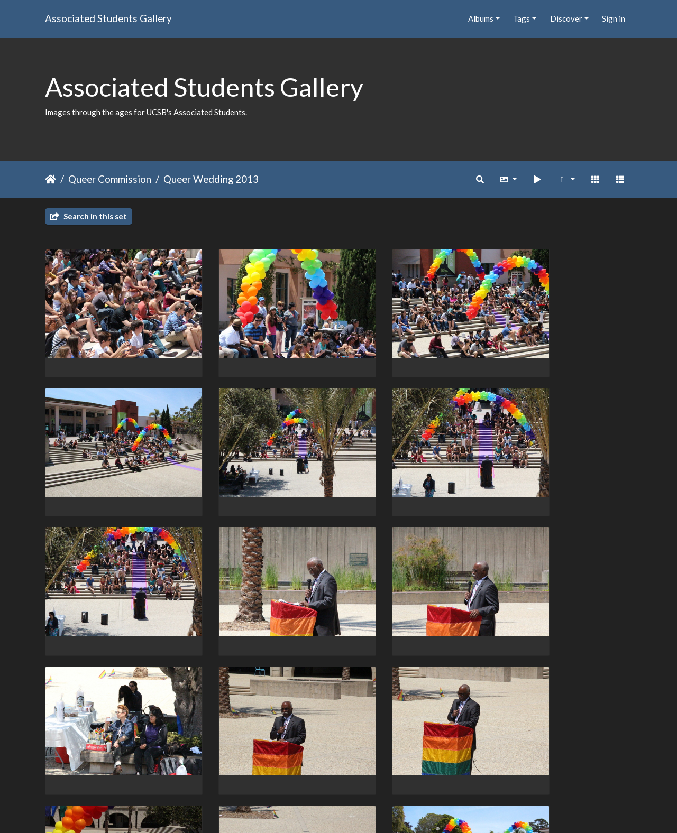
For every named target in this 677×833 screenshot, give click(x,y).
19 (382, 771)
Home (50, 179)
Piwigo (360, 811)
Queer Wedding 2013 (211, 179)
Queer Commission (109, 179)
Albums (480, 18)
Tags (521, 18)
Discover (566, 18)
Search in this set (88, 216)
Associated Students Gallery (108, 18)
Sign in (613, 18)
